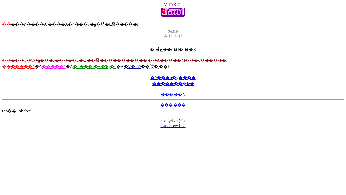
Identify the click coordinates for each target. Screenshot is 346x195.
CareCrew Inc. (172, 125)
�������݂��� (173, 83)
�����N (173, 94)
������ (173, 105)
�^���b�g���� (173, 77)
